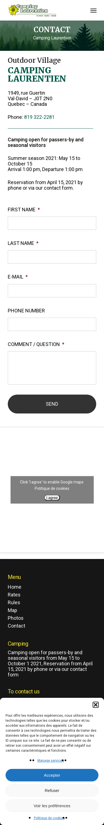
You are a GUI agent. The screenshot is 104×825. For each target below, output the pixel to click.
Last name (23, 243)
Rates (14, 595)
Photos (16, 618)
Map (12, 610)
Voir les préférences (52, 805)
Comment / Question (36, 344)
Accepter (52, 775)
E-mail (18, 277)
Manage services (50, 761)
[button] (95, 705)
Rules (14, 602)
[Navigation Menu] (93, 10)
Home (14, 587)
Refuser (52, 790)
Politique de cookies (49, 818)
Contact (16, 626)
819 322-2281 (39, 117)
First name (24, 209)
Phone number (26, 311)
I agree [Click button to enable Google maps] (52, 498)
